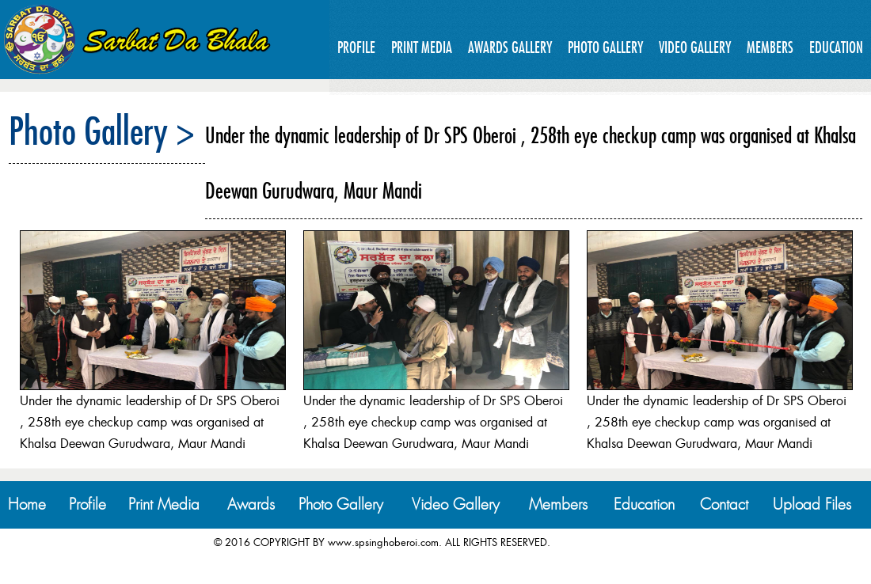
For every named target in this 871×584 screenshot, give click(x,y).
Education (836, 47)
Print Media (421, 47)
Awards (251, 504)
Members (770, 47)
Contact (724, 504)
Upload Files (812, 504)
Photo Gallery (605, 47)
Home (27, 504)
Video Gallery (695, 47)
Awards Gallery (510, 47)
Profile (356, 47)
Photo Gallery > (102, 131)
